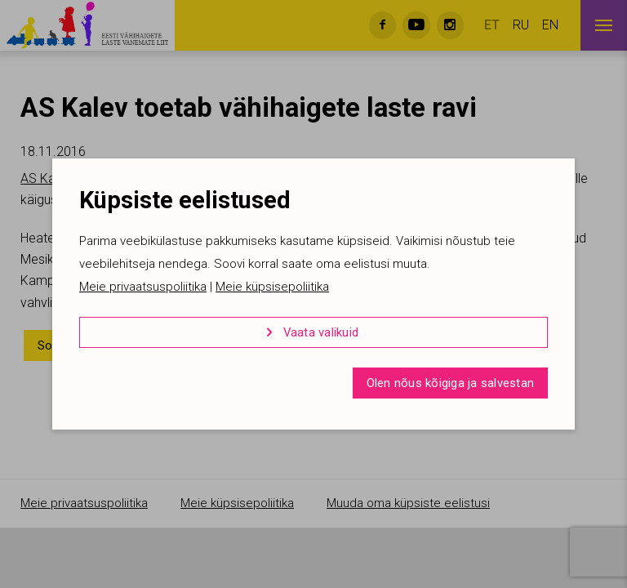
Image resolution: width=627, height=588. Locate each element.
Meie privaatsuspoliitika (143, 286)
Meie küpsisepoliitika (272, 286)
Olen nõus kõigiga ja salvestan (451, 383)
